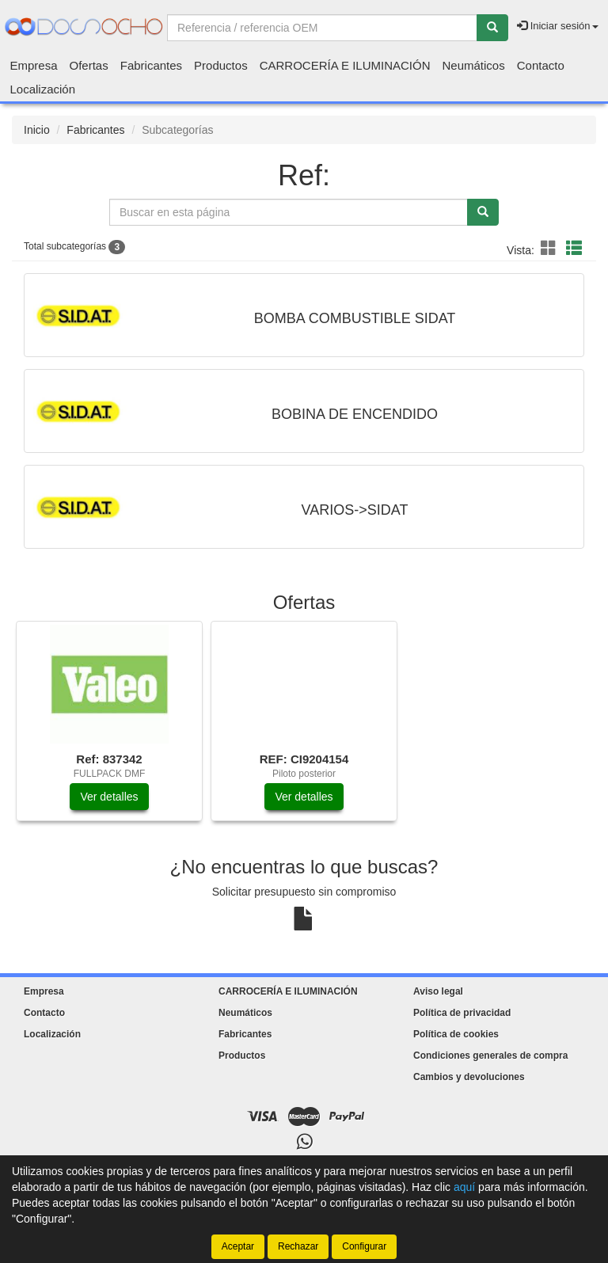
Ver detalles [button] (109, 796)
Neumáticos (474, 65)
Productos (221, 65)
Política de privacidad (462, 1012)
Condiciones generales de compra (490, 1055)
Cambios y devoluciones (469, 1076)
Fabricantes (151, 65)
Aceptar (238, 1246)
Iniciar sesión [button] (557, 26)
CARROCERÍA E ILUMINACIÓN (345, 65)
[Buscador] (322, 27)
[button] (551, 248)
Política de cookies (456, 1034)
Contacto (540, 65)
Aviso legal (438, 991)
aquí (464, 1187)
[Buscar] (492, 27)
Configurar (364, 1246)
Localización (43, 89)
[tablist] (304, 729)
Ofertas (89, 65)
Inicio (37, 130)
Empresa (34, 65)
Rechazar (298, 1246)
